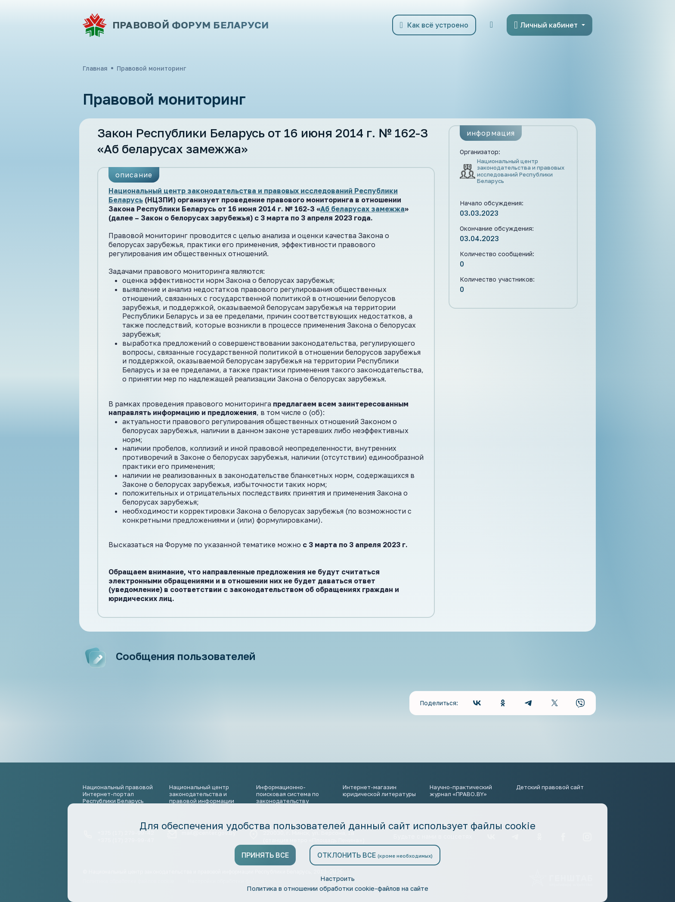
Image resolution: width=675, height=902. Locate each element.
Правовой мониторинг (151, 68)
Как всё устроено (434, 25)
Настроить (337, 878)
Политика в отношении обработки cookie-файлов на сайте (337, 888)
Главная (95, 68)
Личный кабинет (546, 25)
